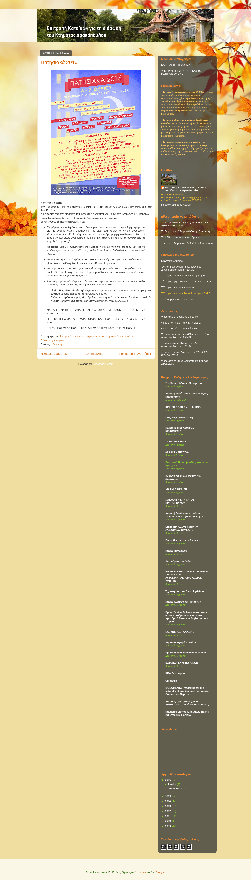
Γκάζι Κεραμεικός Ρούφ (179, 417)
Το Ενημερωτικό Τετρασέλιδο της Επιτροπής (186, 231)
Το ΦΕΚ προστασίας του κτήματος (180, 237)
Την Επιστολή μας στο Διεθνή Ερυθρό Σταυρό (187, 243)
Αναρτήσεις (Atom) (103, 364)
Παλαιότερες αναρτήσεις (135, 353)
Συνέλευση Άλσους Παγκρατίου (184, 383)
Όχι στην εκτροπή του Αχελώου (184, 591)
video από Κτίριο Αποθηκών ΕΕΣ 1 (181, 322)
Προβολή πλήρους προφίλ (176, 204)
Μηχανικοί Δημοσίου (172, 260)
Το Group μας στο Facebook (177, 299)
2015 (168, 796)
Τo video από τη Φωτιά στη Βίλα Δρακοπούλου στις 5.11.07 (179, 345)
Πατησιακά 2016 (59, 62)
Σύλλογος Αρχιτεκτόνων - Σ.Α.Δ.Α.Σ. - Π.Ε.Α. (186, 281)
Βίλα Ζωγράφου (175, 673)
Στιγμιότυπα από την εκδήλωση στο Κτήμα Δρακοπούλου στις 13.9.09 (185, 336)
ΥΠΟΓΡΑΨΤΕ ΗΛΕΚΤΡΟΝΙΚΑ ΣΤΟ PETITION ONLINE (181, 72)
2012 (168, 811)
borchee (141, 872)
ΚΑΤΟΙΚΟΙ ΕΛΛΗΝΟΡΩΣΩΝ (181, 663)
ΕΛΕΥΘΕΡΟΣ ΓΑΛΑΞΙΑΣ (179, 631)
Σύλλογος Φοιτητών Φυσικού (177, 287)
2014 (168, 801)
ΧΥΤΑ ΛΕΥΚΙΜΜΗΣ (176, 441)
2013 (168, 806)
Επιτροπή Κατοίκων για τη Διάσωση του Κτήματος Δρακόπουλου (187, 189)
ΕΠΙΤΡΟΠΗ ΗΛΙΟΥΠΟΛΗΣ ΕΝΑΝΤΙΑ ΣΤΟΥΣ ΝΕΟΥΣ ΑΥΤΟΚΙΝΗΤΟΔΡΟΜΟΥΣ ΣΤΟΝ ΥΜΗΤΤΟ (186, 576)
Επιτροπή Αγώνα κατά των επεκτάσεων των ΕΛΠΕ (181, 528)
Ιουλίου (172, 784)
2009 (168, 826)
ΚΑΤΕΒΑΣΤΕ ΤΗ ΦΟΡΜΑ (175, 64)
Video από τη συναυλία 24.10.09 (179, 316)
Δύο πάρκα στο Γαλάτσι (179, 561)
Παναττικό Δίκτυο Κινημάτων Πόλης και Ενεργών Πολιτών (187, 713)
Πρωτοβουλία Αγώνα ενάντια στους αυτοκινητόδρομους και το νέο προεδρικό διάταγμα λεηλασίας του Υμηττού (186, 617)
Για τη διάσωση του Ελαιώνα (182, 540)
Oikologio (171, 680)
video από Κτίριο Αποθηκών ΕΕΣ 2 (181, 328)
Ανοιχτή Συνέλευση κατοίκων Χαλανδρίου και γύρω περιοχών (184, 515)
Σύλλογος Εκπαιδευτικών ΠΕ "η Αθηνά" (183, 275)
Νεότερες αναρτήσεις (55, 353)
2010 (168, 820)
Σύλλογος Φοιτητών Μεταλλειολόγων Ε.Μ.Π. (186, 293)
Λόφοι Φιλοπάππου (177, 451)
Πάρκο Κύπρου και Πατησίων (183, 601)
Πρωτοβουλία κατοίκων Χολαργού (185, 652)
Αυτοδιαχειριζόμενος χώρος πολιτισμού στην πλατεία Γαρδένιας (187, 703)
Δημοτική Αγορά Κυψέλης (180, 642)
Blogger (160, 872)
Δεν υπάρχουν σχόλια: (53, 340)
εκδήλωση (56, 344)
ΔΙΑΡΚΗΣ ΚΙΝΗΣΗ (176, 489)
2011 (168, 816)
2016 (168, 779)
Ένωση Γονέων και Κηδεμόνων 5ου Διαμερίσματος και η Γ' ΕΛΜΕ (181, 268)
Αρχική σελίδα (93, 353)
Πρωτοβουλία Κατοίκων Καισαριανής (179, 429)
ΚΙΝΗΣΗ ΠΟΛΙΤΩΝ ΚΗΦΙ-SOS (183, 407)
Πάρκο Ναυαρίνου (176, 550)
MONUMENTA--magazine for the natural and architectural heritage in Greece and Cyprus (187, 691)
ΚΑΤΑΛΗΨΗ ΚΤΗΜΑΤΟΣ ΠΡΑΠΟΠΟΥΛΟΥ (179, 501)
